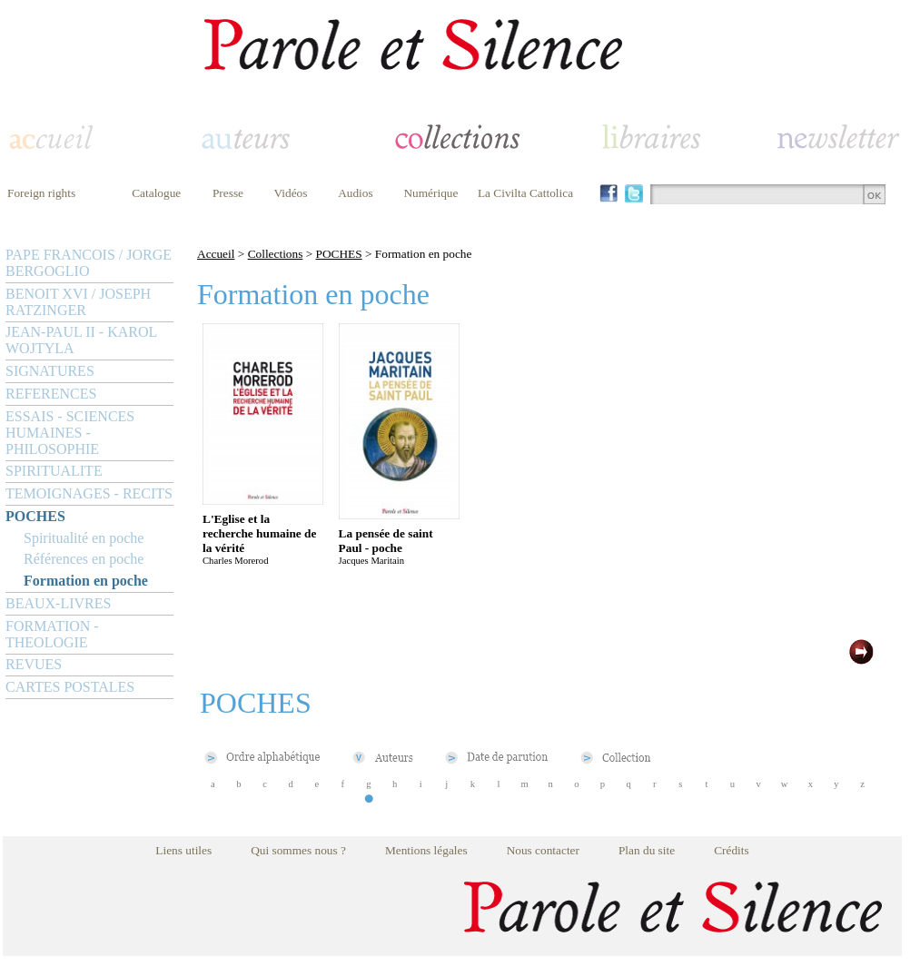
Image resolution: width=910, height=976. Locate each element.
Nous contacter (543, 850)
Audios (355, 193)
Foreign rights (41, 193)
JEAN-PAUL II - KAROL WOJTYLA (81, 340)
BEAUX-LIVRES (58, 603)
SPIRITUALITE (54, 470)
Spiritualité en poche (83, 538)
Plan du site (646, 850)
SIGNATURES (49, 371)
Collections (275, 254)
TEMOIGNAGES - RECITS (89, 493)
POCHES (35, 516)
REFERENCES (50, 393)
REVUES (33, 664)
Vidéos (291, 193)
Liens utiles (183, 850)
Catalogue (156, 193)
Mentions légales (426, 850)
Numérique (430, 193)
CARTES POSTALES (69, 687)
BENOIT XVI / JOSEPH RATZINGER (78, 302)
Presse (228, 193)
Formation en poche (86, 580)
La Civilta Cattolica (525, 193)
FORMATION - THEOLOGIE (52, 634)
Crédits (731, 850)
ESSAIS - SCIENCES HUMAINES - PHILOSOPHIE (69, 433)
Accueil (215, 254)
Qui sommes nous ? (298, 850)
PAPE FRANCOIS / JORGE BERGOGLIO (88, 263)
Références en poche (83, 559)
